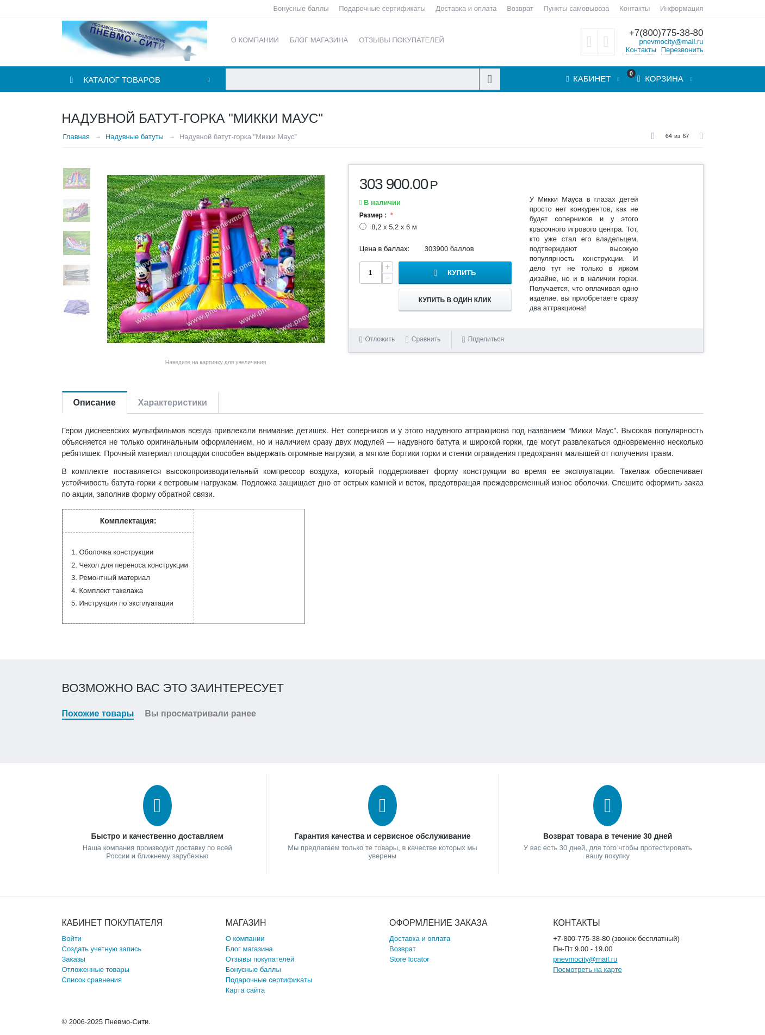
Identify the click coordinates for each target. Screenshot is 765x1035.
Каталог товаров (122, 79)
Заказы (73, 959)
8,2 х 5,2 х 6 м (389, 227)
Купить (461, 273)
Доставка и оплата (466, 8)
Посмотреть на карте (587, 969)
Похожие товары (98, 713)
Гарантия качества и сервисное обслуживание (382, 836)
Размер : (374, 215)
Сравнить (426, 339)
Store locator (409, 959)
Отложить (380, 339)
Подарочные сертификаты (382, 8)
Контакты (634, 8)
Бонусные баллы (301, 8)
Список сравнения (92, 980)
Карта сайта (245, 990)
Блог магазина (249, 949)
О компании (245, 938)
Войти (72, 938)
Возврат (520, 8)
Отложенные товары (96, 969)
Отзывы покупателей (260, 959)
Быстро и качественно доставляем (157, 836)
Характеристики (172, 402)
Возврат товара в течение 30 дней (607, 836)
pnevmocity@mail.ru (671, 42)
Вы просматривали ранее (200, 713)
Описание (94, 402)
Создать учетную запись (102, 949)
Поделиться (483, 339)
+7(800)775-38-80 (666, 33)
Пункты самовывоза (576, 8)
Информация (682, 8)
